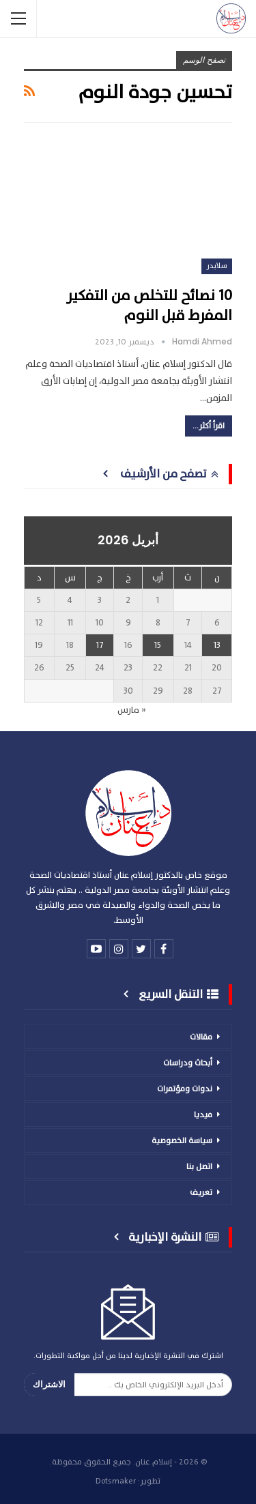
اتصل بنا (199, 1166)
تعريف (201, 1192)
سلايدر (216, 265)
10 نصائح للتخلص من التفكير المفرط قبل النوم (149, 305)
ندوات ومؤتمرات (184, 1088)
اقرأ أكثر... (209, 425)
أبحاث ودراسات (187, 1063)
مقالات (201, 1037)
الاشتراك (49, 1384)
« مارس (131, 710)
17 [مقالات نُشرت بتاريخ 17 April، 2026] (100, 645)
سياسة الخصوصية (182, 1140)
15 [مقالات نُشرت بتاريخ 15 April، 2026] (157, 645)
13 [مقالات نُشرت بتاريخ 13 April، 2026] (217, 645)
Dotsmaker (116, 1481)
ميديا (203, 1114)
